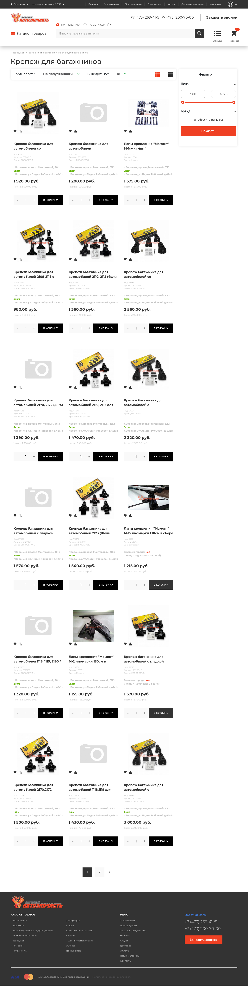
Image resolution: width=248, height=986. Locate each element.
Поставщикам (133, 4)
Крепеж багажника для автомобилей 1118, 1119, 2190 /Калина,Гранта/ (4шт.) (37, 659)
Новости (125, 935)
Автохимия (17, 925)
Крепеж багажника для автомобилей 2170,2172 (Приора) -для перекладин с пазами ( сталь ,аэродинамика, (37, 787)
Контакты (215, 4)
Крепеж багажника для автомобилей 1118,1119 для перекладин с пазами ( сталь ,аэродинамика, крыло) (93, 787)
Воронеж (19, 4)
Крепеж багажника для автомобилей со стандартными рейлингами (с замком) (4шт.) (147, 274)
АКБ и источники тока (24, 935)
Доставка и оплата (192, 4)
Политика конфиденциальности (111, 976)
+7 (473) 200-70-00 (177, 17)
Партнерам (154, 4)
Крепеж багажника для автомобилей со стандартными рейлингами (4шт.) (37, 146)
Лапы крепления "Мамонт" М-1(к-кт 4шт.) (146, 146)
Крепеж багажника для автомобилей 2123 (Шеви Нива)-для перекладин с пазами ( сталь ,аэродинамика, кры (89, 531)
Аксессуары (18, 940)
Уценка (70, 945)
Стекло (70, 935)
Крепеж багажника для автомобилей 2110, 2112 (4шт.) (93, 274)
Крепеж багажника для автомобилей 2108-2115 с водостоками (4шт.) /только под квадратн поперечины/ (37, 274)
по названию (68, 24)
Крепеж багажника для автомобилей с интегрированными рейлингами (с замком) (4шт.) (144, 787)
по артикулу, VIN (98, 24)
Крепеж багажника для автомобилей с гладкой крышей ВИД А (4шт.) (144, 659)
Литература (73, 920)
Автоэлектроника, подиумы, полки (32, 930)
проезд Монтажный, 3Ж (46, 4)
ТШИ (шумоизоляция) (79, 940)
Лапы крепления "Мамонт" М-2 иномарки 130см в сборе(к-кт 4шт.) (91, 659)
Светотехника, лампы (79, 930)
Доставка (125, 945)
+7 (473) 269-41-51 (145, 17)
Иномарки (17, 945)
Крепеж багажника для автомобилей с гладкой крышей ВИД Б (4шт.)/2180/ (36, 531)
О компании (111, 4)
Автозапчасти (19, 920)
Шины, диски (74, 950)
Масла (70, 925)
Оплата (124, 950)
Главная (93, 4)
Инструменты (19, 950)
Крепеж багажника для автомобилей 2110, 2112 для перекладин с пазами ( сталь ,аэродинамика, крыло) (93, 402)
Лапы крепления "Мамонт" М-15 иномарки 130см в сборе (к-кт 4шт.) (148, 531)
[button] (61, 74)
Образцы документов (133, 930)
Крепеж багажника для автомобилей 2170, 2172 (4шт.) (38, 402)
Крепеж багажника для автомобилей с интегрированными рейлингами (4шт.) (144, 402)
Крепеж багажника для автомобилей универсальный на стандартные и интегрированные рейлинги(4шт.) (88, 146)
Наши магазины (130, 955)
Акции (171, 4)
